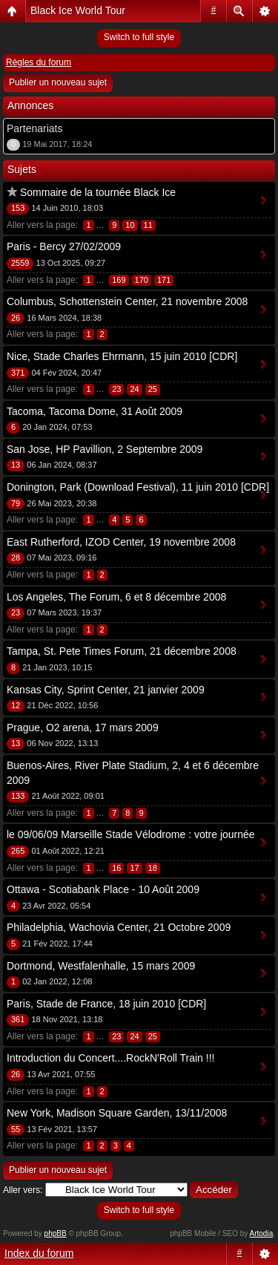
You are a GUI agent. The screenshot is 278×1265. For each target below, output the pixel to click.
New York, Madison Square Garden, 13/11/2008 (117, 1113)
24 (134, 389)
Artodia (262, 1233)
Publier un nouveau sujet (58, 82)
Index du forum (38, 1253)
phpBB (55, 1233)
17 (134, 867)
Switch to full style (139, 37)
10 (129, 224)
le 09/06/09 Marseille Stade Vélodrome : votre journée (131, 834)
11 (148, 224)
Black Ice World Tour (77, 10)
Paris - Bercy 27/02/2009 (64, 246)
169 (118, 279)
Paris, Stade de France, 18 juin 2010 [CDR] (106, 1004)
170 (141, 279)
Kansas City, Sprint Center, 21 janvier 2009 (106, 690)
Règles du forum (38, 62)
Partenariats (34, 128)
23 (116, 389)
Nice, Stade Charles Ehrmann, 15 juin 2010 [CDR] (122, 356)
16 (116, 867)
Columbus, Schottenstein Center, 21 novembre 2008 (127, 301)
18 (152, 867)
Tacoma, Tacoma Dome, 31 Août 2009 (94, 411)
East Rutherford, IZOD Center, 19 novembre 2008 (121, 542)
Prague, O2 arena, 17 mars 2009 (83, 727)
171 (164, 279)
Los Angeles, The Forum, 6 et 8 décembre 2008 (116, 597)
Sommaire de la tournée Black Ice (98, 192)
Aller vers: (22, 1190)
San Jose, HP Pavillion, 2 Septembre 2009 (104, 449)
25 (152, 389)
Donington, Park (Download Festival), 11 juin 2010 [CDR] (138, 487)
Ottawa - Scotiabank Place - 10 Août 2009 (103, 889)
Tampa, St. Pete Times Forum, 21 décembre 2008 (121, 651)
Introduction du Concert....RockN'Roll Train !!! (110, 1058)
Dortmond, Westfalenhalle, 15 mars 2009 (101, 966)
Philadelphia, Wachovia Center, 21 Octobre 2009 (119, 927)
